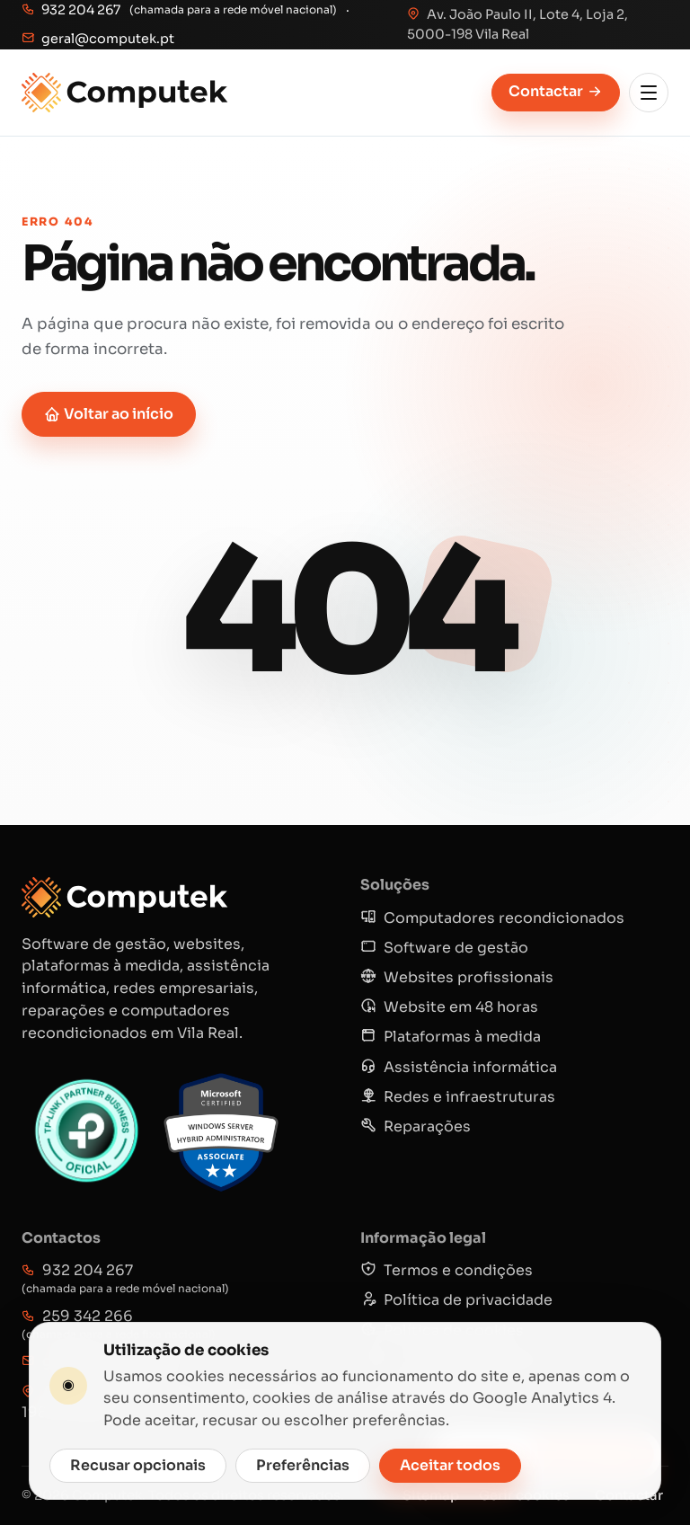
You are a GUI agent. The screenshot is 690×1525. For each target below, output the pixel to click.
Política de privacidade (456, 1299)
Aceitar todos (450, 1465)
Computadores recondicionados (492, 918)
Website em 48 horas (449, 1006)
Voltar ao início (108, 413)
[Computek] (125, 92)
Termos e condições (446, 1270)
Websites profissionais (456, 977)
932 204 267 (71, 10)
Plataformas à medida (450, 1036)
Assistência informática (458, 1067)
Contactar (556, 91)
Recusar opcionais (138, 1465)
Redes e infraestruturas (457, 1096)
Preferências (302, 1465)
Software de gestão (444, 947)
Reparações (415, 1126)
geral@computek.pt (98, 39)
